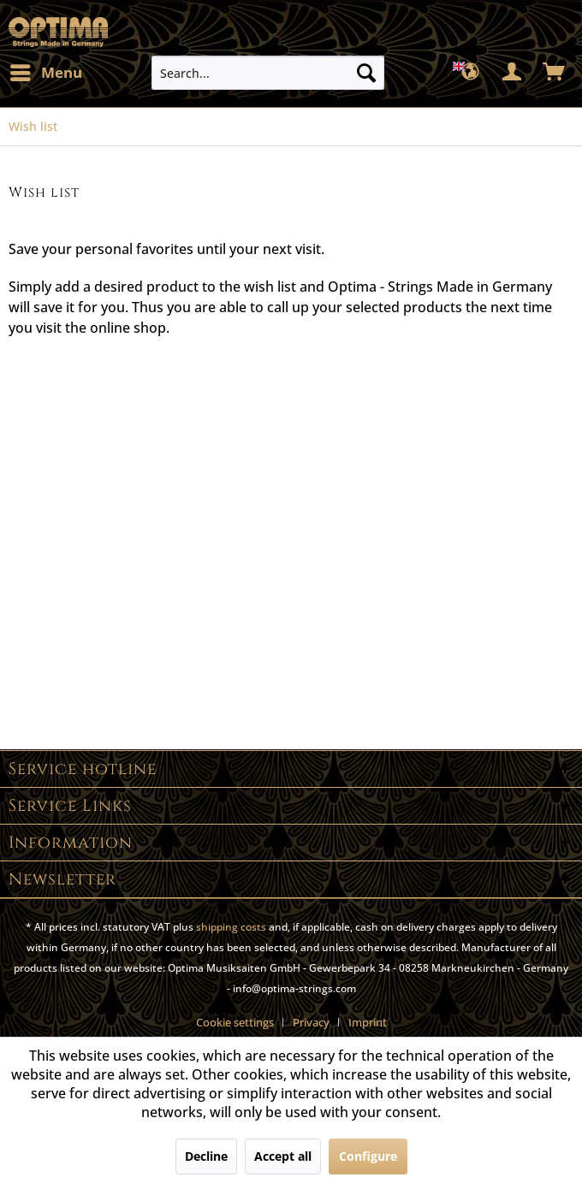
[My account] (513, 73)
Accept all (283, 1156)
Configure (368, 1156)
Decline (206, 1156)
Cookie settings (235, 1022)
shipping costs (231, 927)
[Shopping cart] (554, 73)
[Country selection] (471, 73)
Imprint (367, 1022)
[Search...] (267, 73)
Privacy (311, 1022)
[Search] (366, 73)
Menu (46, 70)
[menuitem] (45, 73)
